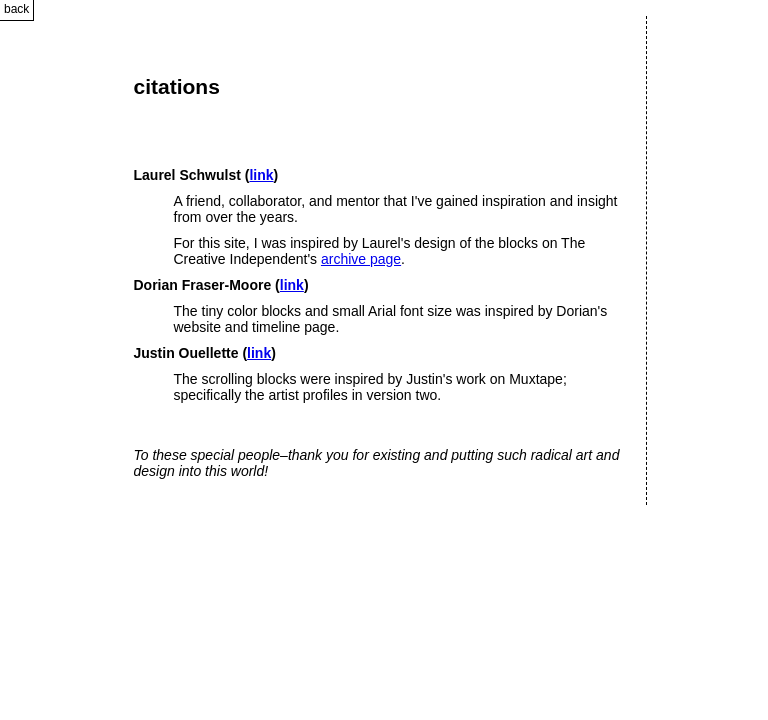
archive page (361, 259)
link (261, 175)
